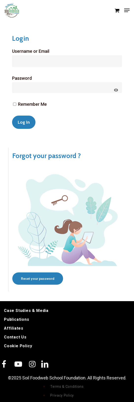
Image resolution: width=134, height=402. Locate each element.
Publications (16, 319)
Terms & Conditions (67, 387)
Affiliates (13, 328)
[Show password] (116, 90)
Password (22, 78)
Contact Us (15, 337)
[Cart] (117, 10)
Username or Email (30, 51)
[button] (127, 10)
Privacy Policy (62, 395)
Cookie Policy (18, 346)
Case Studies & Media (26, 310)
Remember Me (30, 104)
